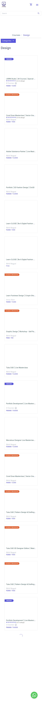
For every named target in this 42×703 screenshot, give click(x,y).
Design (26, 35)
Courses (16, 35)
